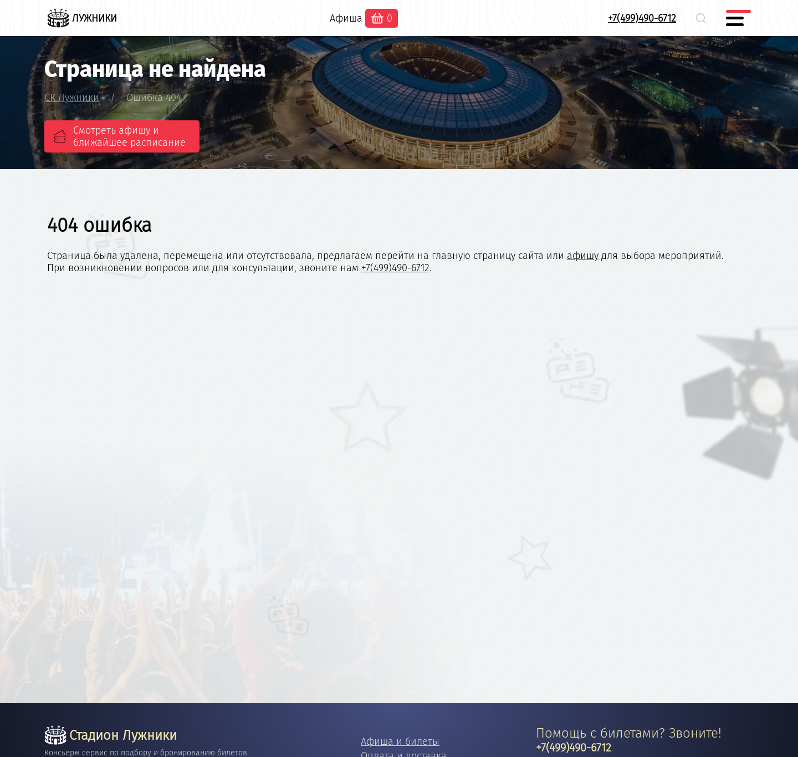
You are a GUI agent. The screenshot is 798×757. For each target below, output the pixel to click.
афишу (582, 256)
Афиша (346, 18)
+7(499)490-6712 (642, 18)
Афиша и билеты (400, 741)
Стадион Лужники (110, 735)
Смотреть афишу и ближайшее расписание (129, 136)
